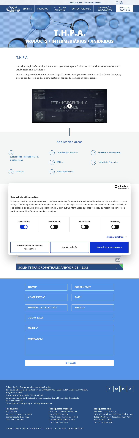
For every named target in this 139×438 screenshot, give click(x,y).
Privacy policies (16, 428)
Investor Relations (125, 8)
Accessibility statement (69, 428)
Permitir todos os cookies (109, 247)
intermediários (68, 41)
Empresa (27, 8)
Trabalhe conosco (93, 2)
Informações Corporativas (105, 8)
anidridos (102, 41)
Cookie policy (35, 428)
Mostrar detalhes (115, 237)
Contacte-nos (75, 2)
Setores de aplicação (60, 8)
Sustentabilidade (81, 8)
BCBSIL (49, 428)
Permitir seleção (69, 247)
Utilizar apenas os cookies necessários (30, 247)
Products (37, 41)
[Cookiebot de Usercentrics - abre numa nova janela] (117, 187)
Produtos (42, 8)
